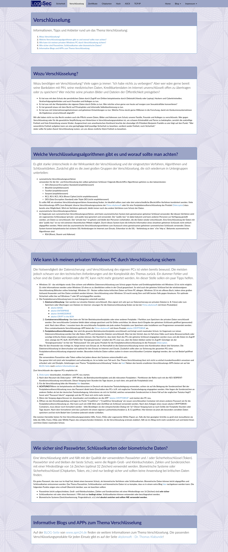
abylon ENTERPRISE (60, 310)
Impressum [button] (191, 3)
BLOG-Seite (44, 366)
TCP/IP (137, 3)
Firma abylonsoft (113, 205)
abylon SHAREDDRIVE (61, 313)
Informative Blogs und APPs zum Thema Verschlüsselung (64, 48)
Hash (118, 3)
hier (123, 363)
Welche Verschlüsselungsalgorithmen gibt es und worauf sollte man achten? (72, 39)
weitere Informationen (65, 366)
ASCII (127, 3)
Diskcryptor (178, 205)
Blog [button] (178, 3)
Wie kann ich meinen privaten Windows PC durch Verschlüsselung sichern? (72, 42)
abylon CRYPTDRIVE (136, 328)
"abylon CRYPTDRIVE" (119, 398)
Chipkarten (107, 3)
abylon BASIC (57, 307)
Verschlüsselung (76, 3)
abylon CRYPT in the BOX (62, 316)
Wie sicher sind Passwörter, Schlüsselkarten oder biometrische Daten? (70, 45)
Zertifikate (93, 3)
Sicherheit (60, 3)
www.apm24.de (76, 532)
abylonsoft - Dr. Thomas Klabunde (140, 536)
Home (167, 3)
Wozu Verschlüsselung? (49, 36)
